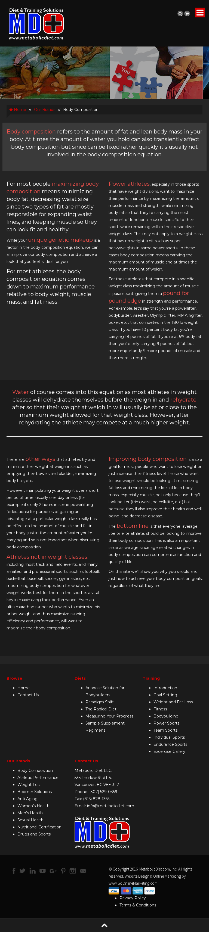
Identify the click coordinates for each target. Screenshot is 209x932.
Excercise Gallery (169, 751)
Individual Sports (169, 737)
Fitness (160, 709)
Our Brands (44, 109)
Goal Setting (165, 694)
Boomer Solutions (34, 791)
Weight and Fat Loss (173, 702)
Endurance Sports (170, 744)
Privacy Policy (132, 898)
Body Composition (35, 770)
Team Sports (165, 730)
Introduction (165, 687)
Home (17, 109)
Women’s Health (33, 805)
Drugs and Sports (34, 834)
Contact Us (28, 694)
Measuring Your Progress (109, 716)
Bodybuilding (166, 716)
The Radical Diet (100, 709)
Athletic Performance (38, 777)
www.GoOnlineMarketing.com (133, 883)
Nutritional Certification (39, 827)
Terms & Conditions (137, 905)
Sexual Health (30, 820)
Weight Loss (29, 784)
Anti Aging (27, 798)
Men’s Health (30, 812)
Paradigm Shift (99, 702)
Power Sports (166, 723)
